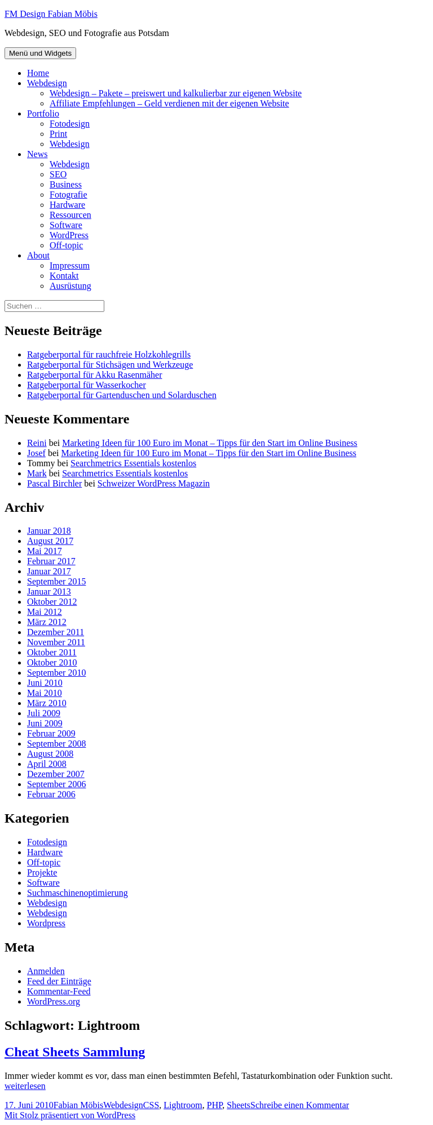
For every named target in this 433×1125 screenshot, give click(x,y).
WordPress (69, 235)
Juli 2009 (43, 713)
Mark (37, 473)
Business (66, 184)
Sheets (238, 1105)
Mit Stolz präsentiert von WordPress (70, 1115)
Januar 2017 (49, 571)
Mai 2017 (44, 551)
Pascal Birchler (54, 483)
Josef (36, 453)
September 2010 (56, 672)
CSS (151, 1105)
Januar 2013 (49, 591)
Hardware (67, 204)
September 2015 (56, 581)
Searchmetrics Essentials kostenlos (133, 463)
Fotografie (68, 194)
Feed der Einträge (59, 981)
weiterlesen (25, 1086)
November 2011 (56, 642)
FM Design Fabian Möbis (51, 14)
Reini (37, 443)
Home (38, 73)
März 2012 (47, 622)
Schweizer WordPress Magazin (154, 483)
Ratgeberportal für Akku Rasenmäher (94, 375)
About (38, 255)
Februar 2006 (51, 794)
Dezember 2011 (55, 632)
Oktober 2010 (52, 662)
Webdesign (47, 83)
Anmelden (46, 971)
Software (66, 225)
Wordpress (46, 923)
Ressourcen (70, 215)
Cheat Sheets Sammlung (75, 1051)
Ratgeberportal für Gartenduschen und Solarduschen (121, 395)
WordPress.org (53, 1001)
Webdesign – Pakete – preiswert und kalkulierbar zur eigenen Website (176, 93)
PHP (215, 1105)
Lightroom (183, 1105)
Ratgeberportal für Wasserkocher (86, 385)
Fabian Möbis (78, 1105)
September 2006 (56, 784)
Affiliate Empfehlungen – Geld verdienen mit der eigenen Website (169, 103)
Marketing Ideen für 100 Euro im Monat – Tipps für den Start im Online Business (209, 443)
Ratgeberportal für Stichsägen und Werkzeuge (110, 364)
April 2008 (47, 764)
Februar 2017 (51, 561)
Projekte (42, 872)
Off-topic (66, 245)
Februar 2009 (51, 733)
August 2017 (50, 541)
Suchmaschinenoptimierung (77, 893)
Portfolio (43, 113)
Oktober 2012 (52, 601)
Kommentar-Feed (59, 991)
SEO (58, 174)
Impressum (70, 265)
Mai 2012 (44, 612)
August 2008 (50, 753)
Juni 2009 (45, 723)
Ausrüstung (70, 286)
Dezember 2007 (56, 774)
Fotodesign (70, 123)
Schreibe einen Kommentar (299, 1105)
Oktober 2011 (52, 652)
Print (58, 134)
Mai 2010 (44, 693)
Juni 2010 (45, 683)
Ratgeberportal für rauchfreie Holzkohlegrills (109, 354)
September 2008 (56, 743)
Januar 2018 (49, 530)
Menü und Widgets (40, 53)
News (37, 154)
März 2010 (47, 703)
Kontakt (64, 275)
